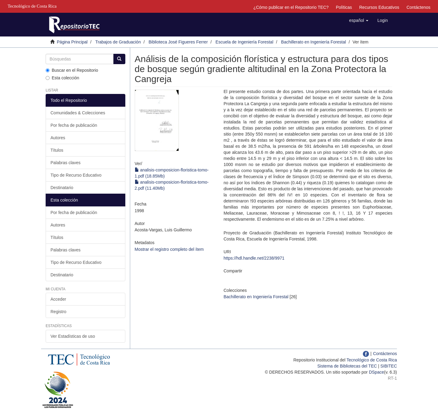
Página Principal (72, 42)
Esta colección (62, 77)
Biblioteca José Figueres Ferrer (178, 42)
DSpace (376, 372)
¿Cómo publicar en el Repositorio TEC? (290, 7)
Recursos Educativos (379, 7)
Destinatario (61, 187)
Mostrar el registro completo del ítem (169, 249)
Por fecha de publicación (73, 125)
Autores (57, 137)
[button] (359, 20)
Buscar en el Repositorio (72, 70)
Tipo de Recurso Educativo (76, 175)
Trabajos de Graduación (118, 42)
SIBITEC (389, 366)
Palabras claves (65, 162)
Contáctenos (418, 7)
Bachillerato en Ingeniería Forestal (313, 42)
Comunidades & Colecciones (77, 112)
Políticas (344, 7)
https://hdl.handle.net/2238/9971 (254, 258)
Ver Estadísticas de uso (72, 336)
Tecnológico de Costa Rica (371, 360)
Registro (58, 311)
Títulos (56, 150)
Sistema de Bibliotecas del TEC (347, 366)
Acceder (58, 299)
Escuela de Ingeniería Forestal (244, 42)
